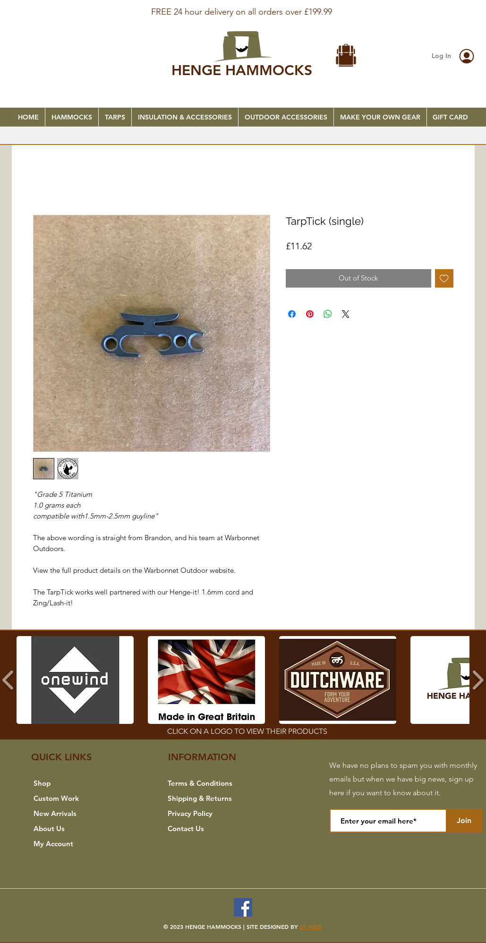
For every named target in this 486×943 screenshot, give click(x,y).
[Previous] (53, 14)
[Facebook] (243, 907)
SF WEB (310, 926)
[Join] (464, 821)
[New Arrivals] (76, 813)
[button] (346, 56)
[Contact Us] (210, 828)
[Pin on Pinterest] (309, 314)
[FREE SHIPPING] (243, 5)
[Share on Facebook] (292, 314)
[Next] (433, 14)
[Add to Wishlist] (444, 278)
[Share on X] (345, 314)
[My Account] (76, 843)
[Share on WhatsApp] (327, 314)
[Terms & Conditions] (210, 782)
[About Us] (76, 828)
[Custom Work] (76, 798)
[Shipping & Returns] (210, 798)
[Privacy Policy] (210, 813)
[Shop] (76, 782)
